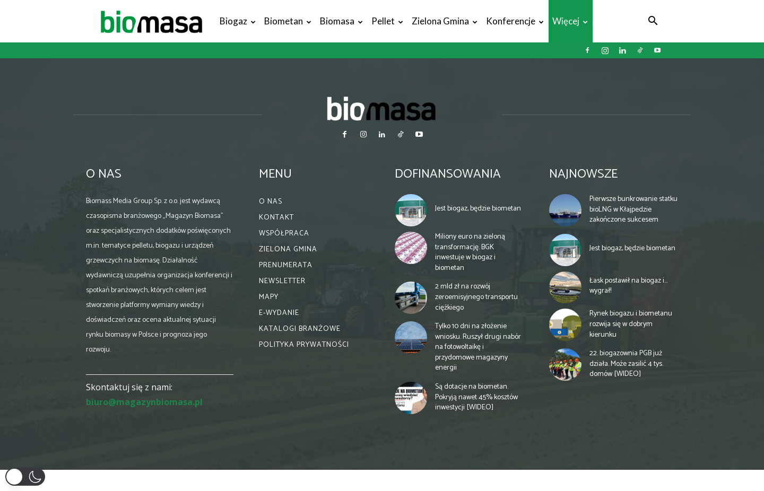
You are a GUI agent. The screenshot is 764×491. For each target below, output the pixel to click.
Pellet (387, 21)
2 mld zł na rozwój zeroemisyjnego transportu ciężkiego (476, 296)
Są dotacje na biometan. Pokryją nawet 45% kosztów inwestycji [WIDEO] (476, 397)
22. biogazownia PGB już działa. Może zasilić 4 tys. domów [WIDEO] (626, 363)
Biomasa (341, 21)
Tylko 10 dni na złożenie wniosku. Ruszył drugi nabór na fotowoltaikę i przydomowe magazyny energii (478, 347)
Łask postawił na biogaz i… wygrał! (628, 286)
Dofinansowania (448, 174)
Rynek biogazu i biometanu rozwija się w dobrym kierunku (630, 324)
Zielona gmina (445, 21)
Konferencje (515, 21)
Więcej (570, 21)
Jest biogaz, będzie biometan (478, 209)
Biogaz (238, 21)
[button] (652, 22)
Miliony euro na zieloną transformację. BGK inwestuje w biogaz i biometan (470, 252)
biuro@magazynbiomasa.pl (144, 402)
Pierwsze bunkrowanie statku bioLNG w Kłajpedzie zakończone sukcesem (633, 209)
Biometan (287, 21)
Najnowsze (583, 174)
